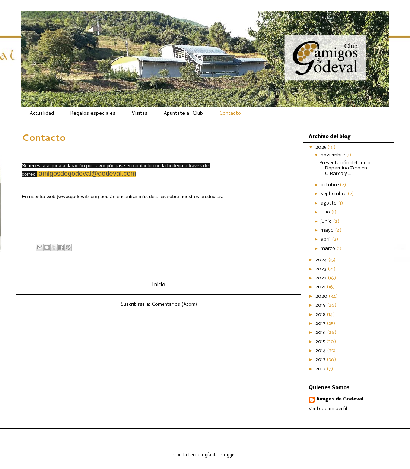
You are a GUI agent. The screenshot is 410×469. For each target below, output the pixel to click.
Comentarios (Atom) (174, 304)
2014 (321, 350)
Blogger (227, 454)
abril (326, 239)
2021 (321, 287)
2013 (321, 359)
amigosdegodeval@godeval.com (87, 173)
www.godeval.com (78, 196)
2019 (321, 305)
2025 (321, 147)
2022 (321, 278)
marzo (328, 248)
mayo (328, 230)
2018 (321, 314)
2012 (321, 369)
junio (327, 221)
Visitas (139, 113)
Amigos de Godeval (339, 399)
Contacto (230, 113)
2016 (321, 332)
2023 (321, 269)
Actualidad (41, 113)
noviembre (333, 155)
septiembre (334, 193)
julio (326, 212)
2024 (321, 259)
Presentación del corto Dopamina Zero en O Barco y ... (345, 168)
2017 (321, 323)
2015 (320, 341)
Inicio (158, 284)
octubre (330, 185)
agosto (329, 203)
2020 (321, 296)
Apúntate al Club (183, 113)
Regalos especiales (92, 113)
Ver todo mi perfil (328, 408)
